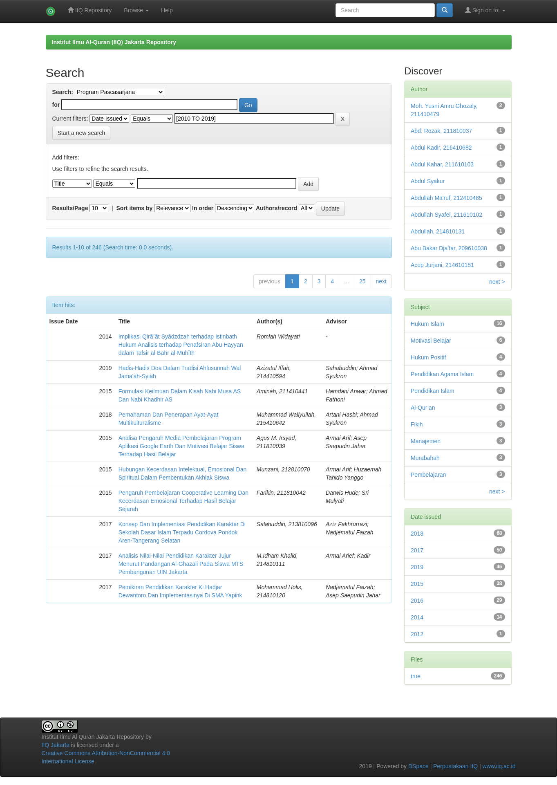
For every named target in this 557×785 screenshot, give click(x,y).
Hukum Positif (428, 357)
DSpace (418, 766)
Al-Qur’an (423, 407)
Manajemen (426, 441)
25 (362, 281)
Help (167, 10)
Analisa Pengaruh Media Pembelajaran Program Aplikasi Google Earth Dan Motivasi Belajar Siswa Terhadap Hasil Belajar (181, 446)
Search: (62, 92)
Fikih (417, 424)
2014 (417, 617)
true (416, 676)
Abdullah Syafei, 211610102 (446, 214)
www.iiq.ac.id (499, 766)
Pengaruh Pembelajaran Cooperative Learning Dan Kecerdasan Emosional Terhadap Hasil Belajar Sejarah (183, 500)
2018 (417, 533)
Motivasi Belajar (431, 340)
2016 (417, 600)
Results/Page (70, 208)
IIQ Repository (90, 10)
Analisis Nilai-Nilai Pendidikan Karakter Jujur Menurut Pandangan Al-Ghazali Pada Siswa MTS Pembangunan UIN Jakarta (181, 563)
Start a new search (81, 133)
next (381, 281)
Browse (136, 10)
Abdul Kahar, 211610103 (442, 164)
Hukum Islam (427, 324)
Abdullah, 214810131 (438, 231)
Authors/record (276, 208)
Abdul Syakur (428, 181)
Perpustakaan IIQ (455, 766)
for (56, 104)
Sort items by (134, 208)
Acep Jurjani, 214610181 (442, 265)
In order (202, 208)
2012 (417, 634)
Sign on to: (485, 10)
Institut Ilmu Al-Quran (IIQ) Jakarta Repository (114, 42)
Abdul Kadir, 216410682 (441, 147)
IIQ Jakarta (55, 745)
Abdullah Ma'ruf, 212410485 (446, 198)
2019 (417, 567)
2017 (417, 550)
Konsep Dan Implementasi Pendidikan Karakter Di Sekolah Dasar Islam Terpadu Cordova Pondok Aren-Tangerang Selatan (182, 532)
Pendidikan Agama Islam (442, 374)
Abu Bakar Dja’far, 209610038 (449, 248)
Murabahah (425, 458)
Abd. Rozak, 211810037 (441, 131)
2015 (417, 584)
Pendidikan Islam (432, 391)
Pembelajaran (428, 474)
